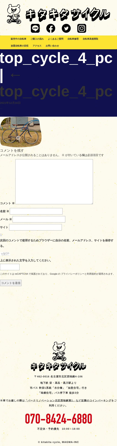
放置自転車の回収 (19, 46)
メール (6, 219)
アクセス (37, 46)
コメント (7, 203)
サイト (4, 227)
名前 (4, 211)
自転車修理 (73, 39)
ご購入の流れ (37, 39)
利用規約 (91, 274)
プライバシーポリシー (72, 274)
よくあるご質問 (55, 39)
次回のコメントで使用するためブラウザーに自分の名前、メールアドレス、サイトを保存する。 (56, 243)
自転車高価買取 (90, 39)
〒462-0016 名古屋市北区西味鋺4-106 (58, 376)
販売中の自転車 (18, 39)
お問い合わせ (52, 46)
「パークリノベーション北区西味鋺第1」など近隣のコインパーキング (68, 400)
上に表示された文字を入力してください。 (26, 260)
